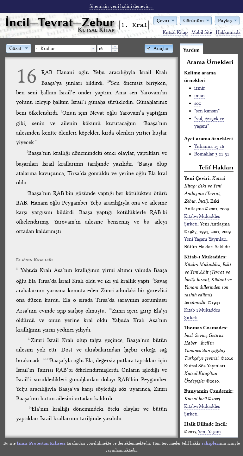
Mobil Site (201, 32)
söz (197, 103)
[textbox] (62, 48)
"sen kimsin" (207, 111)
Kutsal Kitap (175, 32)
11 (29, 339)
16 (26, 75)
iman (199, 95)
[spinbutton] (104, 48)
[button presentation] (93, 48)
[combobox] (65, 48)
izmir (199, 88)
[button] (165, 20)
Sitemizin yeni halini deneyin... (121, 6)
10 (110, 309)
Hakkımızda (228, 32)
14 (30, 407)
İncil (60, 22)
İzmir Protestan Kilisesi (41, 443)
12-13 (46, 359)
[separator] (179, 240)
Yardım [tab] (191, 50)
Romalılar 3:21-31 (211, 154)
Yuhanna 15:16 (209, 146)
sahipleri (211, 443)
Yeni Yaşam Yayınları (205, 239)
